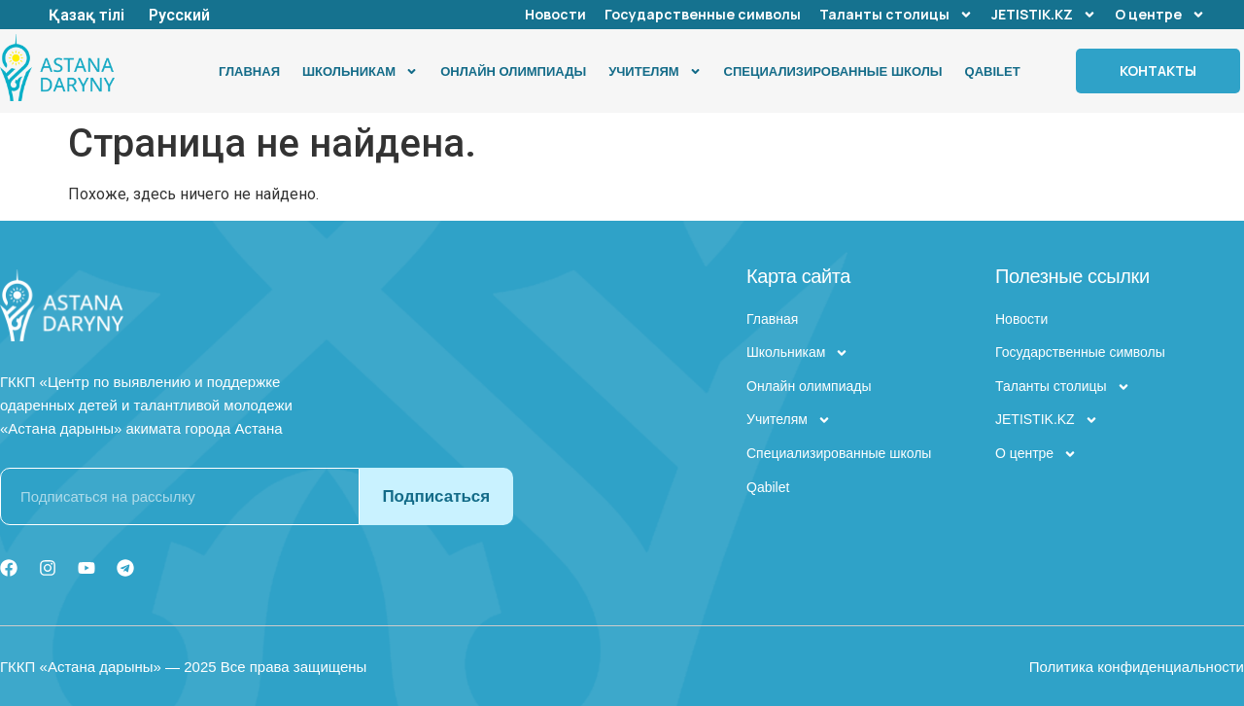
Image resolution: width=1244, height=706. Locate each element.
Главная (249, 71)
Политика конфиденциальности (1136, 666)
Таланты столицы (896, 14)
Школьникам (360, 71)
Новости (555, 14)
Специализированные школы (833, 71)
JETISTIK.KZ (1043, 14)
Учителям (654, 71)
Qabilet (992, 71)
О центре (1160, 14)
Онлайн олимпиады (513, 71)
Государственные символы (703, 14)
